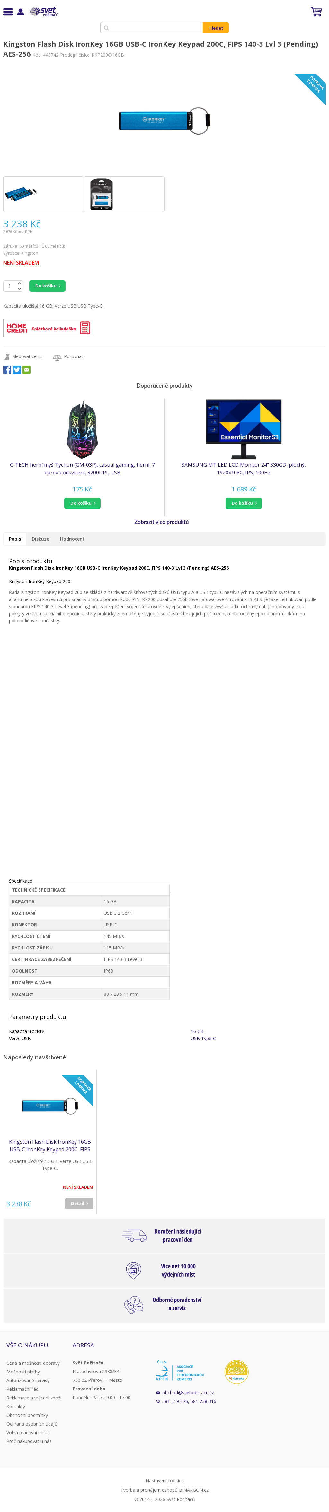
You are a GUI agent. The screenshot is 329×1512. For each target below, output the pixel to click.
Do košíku (46, 286)
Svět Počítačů (43, 11)
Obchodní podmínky (27, 1415)
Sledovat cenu (27, 356)
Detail (77, 1203)
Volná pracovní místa (28, 1432)
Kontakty (15, 1406)
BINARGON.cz (194, 1490)
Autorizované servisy (27, 1380)
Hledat (216, 28)
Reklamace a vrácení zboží (33, 1398)
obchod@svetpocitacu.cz (188, 1393)
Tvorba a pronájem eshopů (149, 1490)
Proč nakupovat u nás (29, 1441)
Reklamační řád (22, 1389)
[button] (82, 503)
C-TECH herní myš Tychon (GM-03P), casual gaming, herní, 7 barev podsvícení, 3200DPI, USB (82, 468)
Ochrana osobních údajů (32, 1424)
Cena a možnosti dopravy (33, 1363)
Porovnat (73, 356)
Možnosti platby (23, 1372)
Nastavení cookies (165, 1481)
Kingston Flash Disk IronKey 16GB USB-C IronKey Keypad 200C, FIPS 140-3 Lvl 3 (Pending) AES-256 (50, 1145)
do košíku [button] (81, 503)
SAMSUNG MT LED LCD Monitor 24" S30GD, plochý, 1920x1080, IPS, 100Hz (244, 468)
